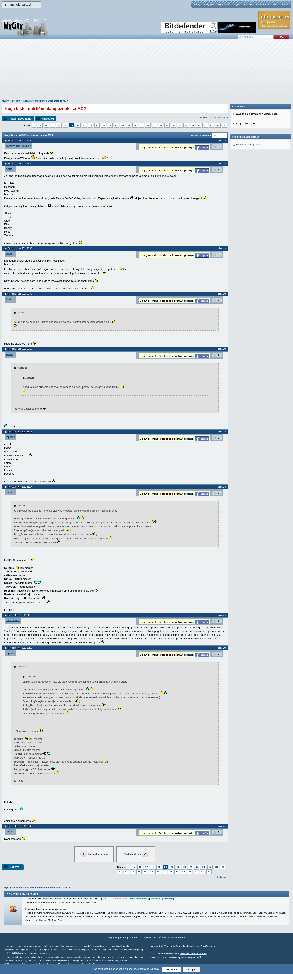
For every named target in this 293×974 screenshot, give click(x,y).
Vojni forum (176, 946)
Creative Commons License (193, 953)
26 (109, 125)
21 (78, 125)
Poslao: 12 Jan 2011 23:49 (20, 248)
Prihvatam (171, 969)
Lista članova (262, 4)
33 (154, 125)
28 (122, 125)
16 (46, 125)
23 (91, 125)
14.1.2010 (223, 117)
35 (167, 125)
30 (135, 125)
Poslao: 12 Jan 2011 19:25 (20, 163)
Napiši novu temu (20, 118)
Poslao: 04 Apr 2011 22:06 (20, 648)
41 (205, 125)
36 (173, 125)
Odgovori (48, 118)
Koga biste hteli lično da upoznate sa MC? (45, 101)
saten (9, 253)
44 (224, 125)
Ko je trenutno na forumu (23, 893)
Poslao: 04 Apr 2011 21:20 (20, 615)
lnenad (10, 492)
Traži (275, 4)
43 (218, 125)
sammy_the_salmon (18, 145)
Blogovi (236, 4)
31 (141, 125)
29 (129, 125)
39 (192, 125)
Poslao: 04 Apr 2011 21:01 (20, 432)
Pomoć (285, 4)
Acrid (9, 168)
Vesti (166, 946)
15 (40, 125)
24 (97, 125)
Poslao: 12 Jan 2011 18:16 (20, 140)
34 (160, 125)
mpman (10, 437)
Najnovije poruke (117, 937)
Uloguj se (209, 4)
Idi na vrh (223, 877)
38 (186, 125)
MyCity (197, 4)
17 (52, 125)
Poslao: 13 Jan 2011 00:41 (20, 294)
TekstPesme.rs (208, 946)
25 (103, 125)
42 (211, 125)
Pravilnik (248, 4)
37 (179, 125)
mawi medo (13, 620)
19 (65, 125)
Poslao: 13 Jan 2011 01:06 (20, 349)
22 (84, 125)
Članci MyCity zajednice (172, 937)
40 (199, 125)
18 (59, 125)
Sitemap (133, 937)
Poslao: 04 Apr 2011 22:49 (20, 826)
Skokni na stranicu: (201, 135)
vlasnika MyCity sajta (118, 961)
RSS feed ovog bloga (248, 200)
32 (148, 125)
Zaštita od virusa (191, 946)
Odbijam (191, 969)
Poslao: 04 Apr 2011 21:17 (20, 487)
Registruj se (223, 4)
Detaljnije (170, 898)
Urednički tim (149, 937)
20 (71, 125)
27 (116, 125)
